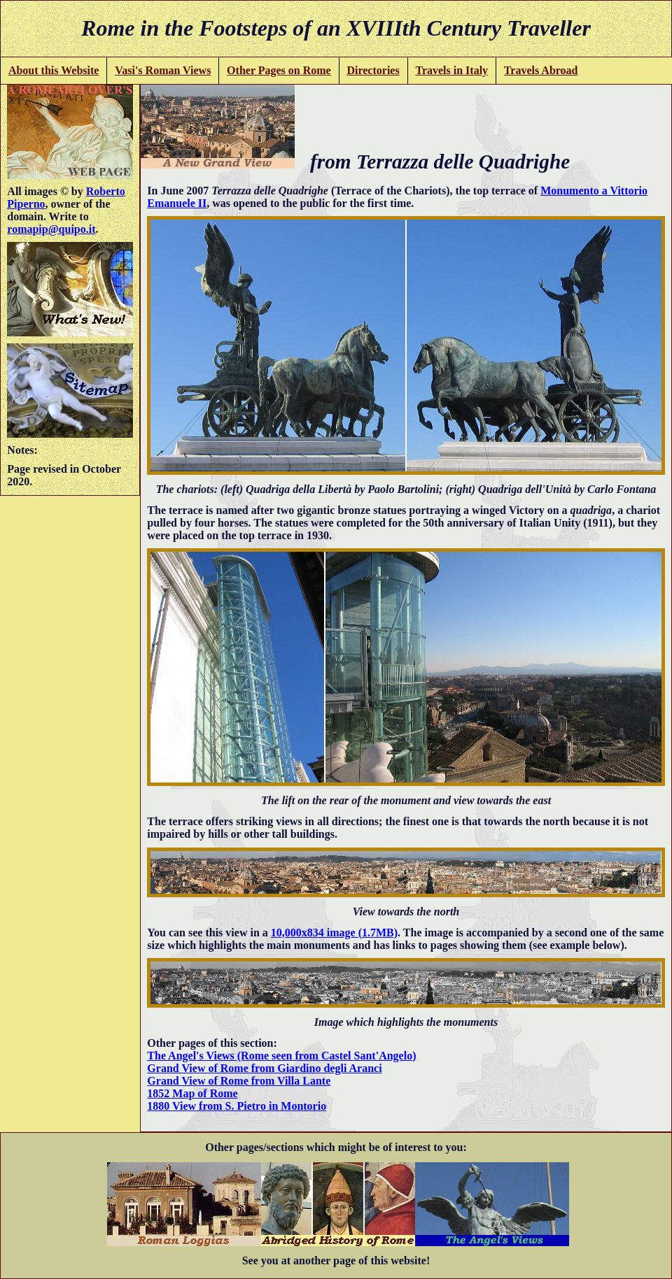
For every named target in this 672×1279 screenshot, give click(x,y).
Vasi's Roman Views (163, 70)
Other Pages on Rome (279, 70)
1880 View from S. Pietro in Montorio (236, 1106)
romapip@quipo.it (51, 229)
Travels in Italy (451, 70)
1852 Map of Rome (192, 1093)
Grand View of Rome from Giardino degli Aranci (264, 1068)
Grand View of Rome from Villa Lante (238, 1081)
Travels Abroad (541, 70)
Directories (372, 70)
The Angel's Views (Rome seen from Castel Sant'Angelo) (281, 1056)
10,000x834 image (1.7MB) (334, 932)
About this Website (53, 70)
